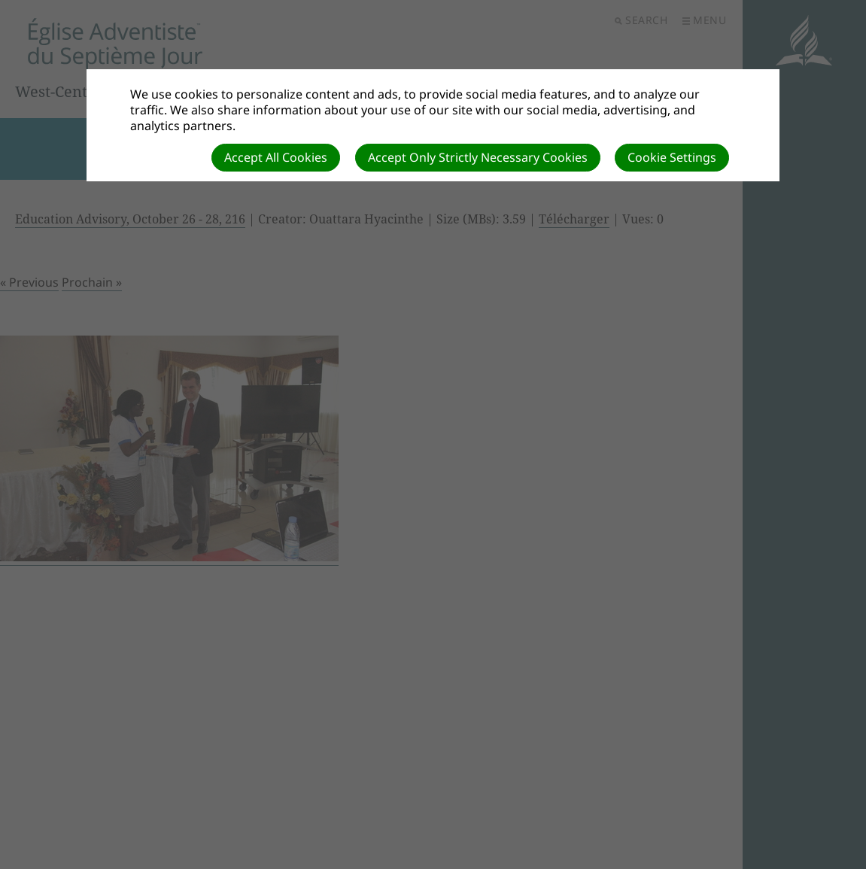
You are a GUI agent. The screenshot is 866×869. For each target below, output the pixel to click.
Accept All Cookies (275, 157)
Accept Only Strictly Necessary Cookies (478, 157)
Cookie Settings (671, 157)
